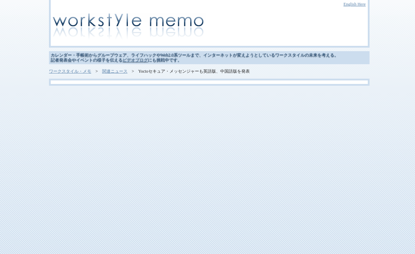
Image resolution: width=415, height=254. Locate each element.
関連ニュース (115, 71)
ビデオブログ (135, 60)
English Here (354, 4)
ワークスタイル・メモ (70, 71)
